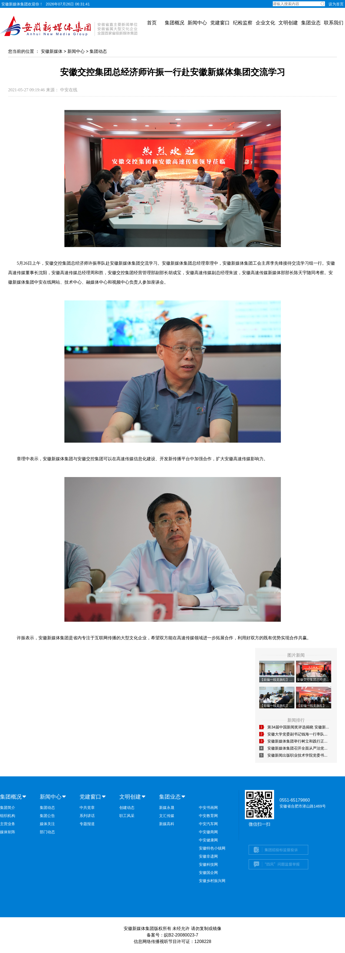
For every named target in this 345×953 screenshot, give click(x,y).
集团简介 (7, 807)
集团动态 (98, 51)
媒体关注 (47, 824)
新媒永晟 (166, 807)
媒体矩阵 (7, 832)
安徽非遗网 (208, 856)
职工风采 (126, 815)
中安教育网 (208, 815)
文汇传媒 (166, 815)
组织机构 (7, 815)
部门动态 (47, 832)
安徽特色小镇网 (212, 848)
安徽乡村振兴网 (212, 881)
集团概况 (174, 22)
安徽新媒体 (52, 51)
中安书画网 (208, 807)
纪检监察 (242, 22)
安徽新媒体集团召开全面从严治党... (297, 748)
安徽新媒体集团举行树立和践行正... (297, 741)
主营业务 (7, 824)
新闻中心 (197, 22)
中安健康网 (208, 840)
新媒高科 (166, 824)
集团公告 (47, 815)
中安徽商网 (208, 832)
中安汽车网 (208, 824)
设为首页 (336, 4)
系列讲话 (87, 815)
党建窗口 (220, 22)
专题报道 (87, 824)
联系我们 (333, 22)
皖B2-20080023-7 (181, 935)
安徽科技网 (208, 864)
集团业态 (311, 22)
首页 (152, 22)
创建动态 (126, 807)
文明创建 (288, 22)
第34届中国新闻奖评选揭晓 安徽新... (298, 727)
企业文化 (265, 22)
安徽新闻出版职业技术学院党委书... (297, 755)
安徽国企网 (208, 872)
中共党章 (87, 807)
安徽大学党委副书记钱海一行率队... (297, 734)
